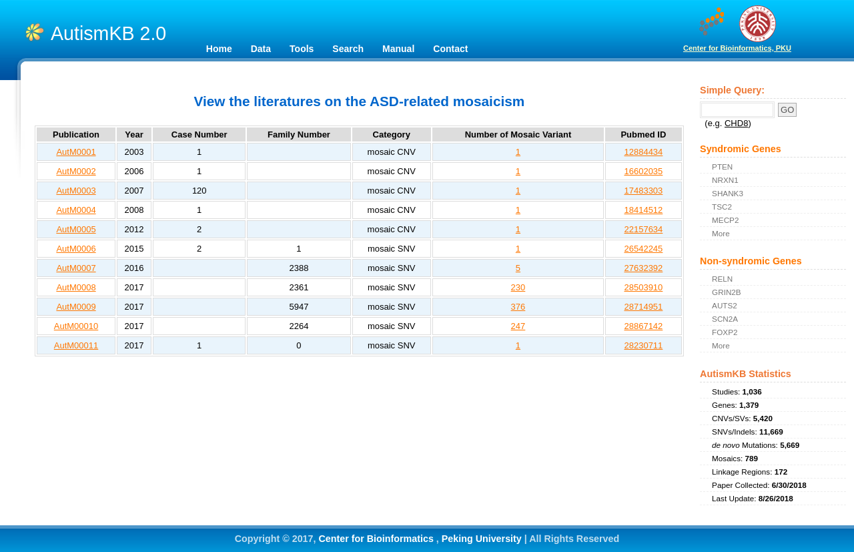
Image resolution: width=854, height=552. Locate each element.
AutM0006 (75, 249)
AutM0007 (75, 268)
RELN (722, 278)
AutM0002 (75, 171)
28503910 (643, 287)
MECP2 (725, 220)
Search (348, 48)
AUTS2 (724, 305)
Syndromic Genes (740, 149)
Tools (302, 48)
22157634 (643, 229)
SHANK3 (727, 193)
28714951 (643, 307)
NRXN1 (725, 180)
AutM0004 (75, 210)
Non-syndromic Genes (751, 261)
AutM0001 (75, 152)
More (721, 233)
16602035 (643, 171)
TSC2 (722, 206)
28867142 (643, 326)
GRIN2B (726, 292)
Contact (450, 48)
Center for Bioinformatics (377, 538)
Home (219, 48)
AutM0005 (75, 229)
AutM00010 (76, 326)
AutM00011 (76, 345)
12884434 (643, 152)
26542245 (643, 249)
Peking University (483, 538)
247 (518, 326)
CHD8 (736, 123)
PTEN (722, 166)
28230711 (643, 345)
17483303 (643, 191)
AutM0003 (75, 191)
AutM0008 (75, 287)
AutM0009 (75, 307)
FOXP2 (724, 332)
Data (261, 48)
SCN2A (725, 318)
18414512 (643, 210)
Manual (398, 48)
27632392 (643, 268)
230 (518, 287)
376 (518, 307)
